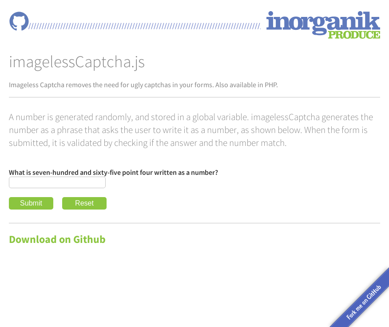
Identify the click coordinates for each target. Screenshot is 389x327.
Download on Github (57, 239)
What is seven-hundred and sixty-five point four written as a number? (113, 172)
